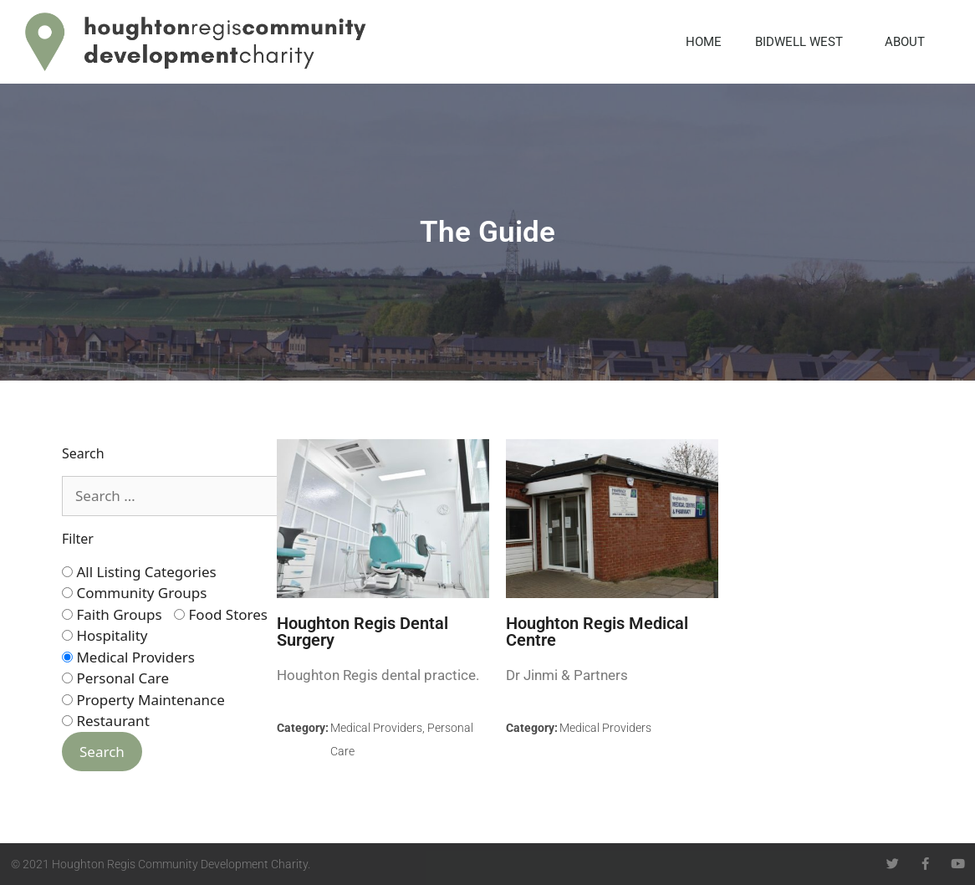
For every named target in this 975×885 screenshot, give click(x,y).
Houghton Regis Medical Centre (597, 631)
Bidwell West (803, 41)
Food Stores (221, 614)
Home (704, 41)
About (909, 41)
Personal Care (115, 678)
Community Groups (134, 592)
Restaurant (106, 720)
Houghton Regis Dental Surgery (362, 631)
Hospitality (105, 635)
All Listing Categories (139, 571)
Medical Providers (128, 657)
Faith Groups (112, 614)
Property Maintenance (143, 699)
